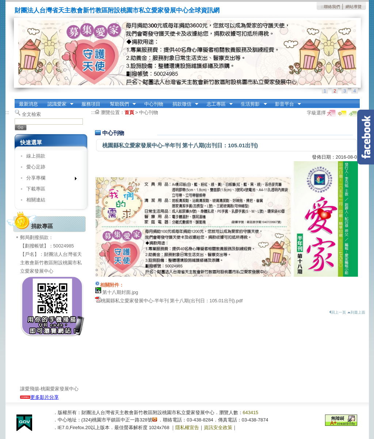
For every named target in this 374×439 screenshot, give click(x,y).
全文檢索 (31, 114)
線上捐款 (35, 156)
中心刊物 (153, 104)
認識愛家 (58, 104)
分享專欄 (49, 179)
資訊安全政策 (218, 427)
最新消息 (28, 104)
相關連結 (35, 200)
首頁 (129, 112)
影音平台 (285, 104)
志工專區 (217, 104)
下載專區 (35, 189)
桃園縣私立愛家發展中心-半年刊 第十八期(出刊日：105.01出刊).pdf (172, 300)
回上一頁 (337, 312)
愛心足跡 (35, 167)
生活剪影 (251, 104)
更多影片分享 (39, 397)
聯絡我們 (332, 6)
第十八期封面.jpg (120, 292)
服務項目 (90, 104)
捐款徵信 (183, 104)
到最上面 (356, 312)
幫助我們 (120, 104)
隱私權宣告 (187, 427)
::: (322, 6)
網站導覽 (354, 6)
